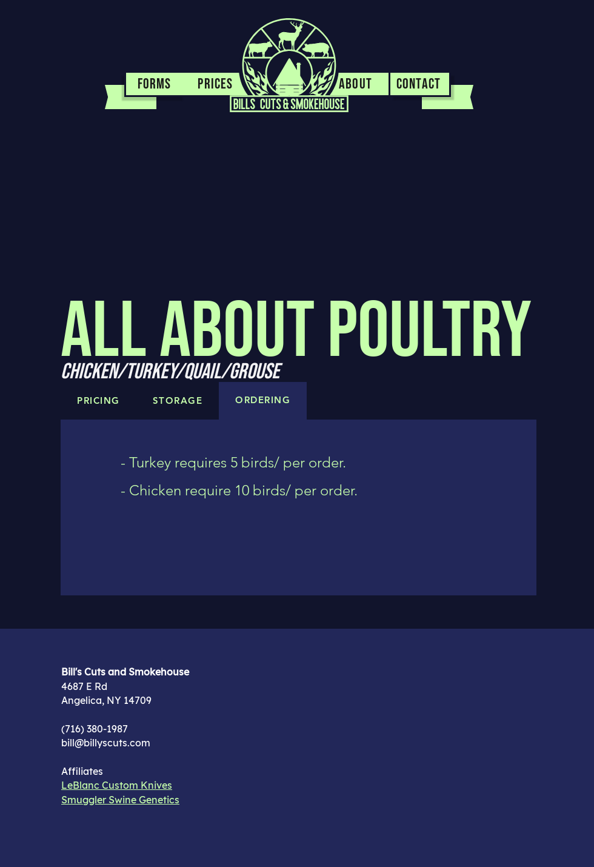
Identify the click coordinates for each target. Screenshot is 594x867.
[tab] (263, 401)
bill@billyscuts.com (105, 743)
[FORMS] (154, 85)
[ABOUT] (357, 85)
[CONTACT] (420, 85)
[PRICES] (217, 85)
